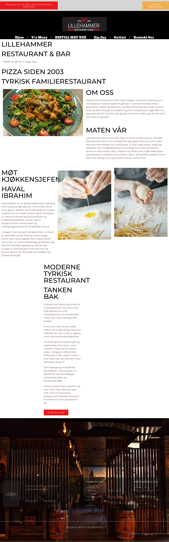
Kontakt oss (144, 37)
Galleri (120, 37)
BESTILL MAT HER (70, 37)
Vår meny (39, 37)
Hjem (19, 37)
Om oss (100, 37)
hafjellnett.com (160, 533)
